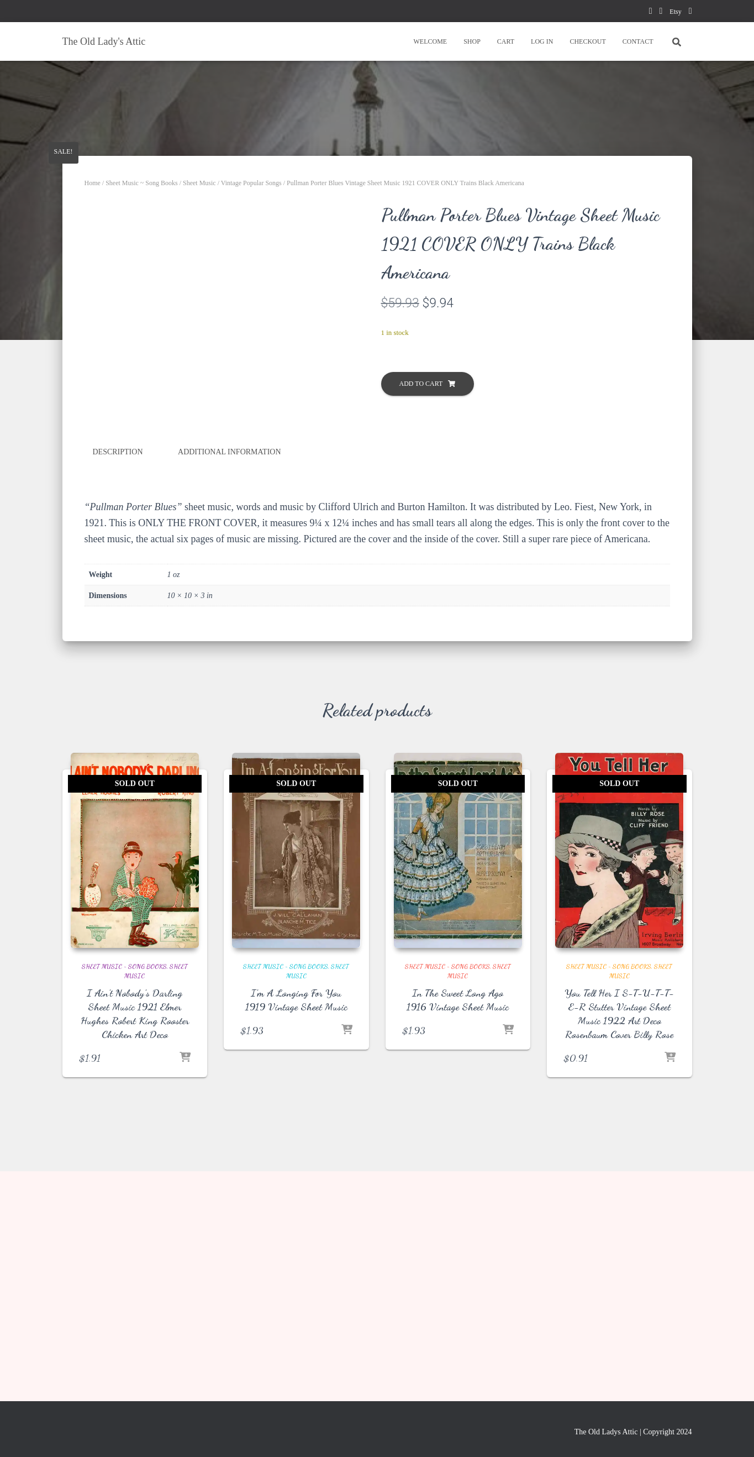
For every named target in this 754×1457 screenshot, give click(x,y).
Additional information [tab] (229, 672)
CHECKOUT (587, 41)
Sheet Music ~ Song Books (142, 183)
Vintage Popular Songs (251, 183)
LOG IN (542, 41)
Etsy (675, 11)
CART (505, 41)
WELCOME (430, 41)
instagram (690, 12)
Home (93, 183)
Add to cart (421, 383)
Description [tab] (118, 672)
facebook (650, 12)
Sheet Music (199, 183)
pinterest (660, 12)
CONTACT (638, 41)
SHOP (472, 41)
